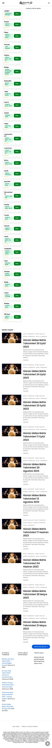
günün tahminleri (29, 336)
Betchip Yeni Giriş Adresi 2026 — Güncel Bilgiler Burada (8, 662)
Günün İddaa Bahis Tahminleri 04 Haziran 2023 (34, 563)
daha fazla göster (40, 647)
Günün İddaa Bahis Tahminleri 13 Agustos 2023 (34, 499)
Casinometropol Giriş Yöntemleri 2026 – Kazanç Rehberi (7, 695)
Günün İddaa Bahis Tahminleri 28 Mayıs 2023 (35, 594)
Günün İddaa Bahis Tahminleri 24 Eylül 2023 (34, 374)
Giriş (17, 14)
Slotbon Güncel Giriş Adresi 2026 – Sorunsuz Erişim (8, 685)
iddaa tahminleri (41, 336)
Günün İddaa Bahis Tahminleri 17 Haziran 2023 (36, 532)
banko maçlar (40, 334)
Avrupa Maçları (28, 520)
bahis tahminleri (28, 334)
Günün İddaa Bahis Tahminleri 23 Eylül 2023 (34, 405)
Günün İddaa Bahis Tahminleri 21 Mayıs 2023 (35, 625)
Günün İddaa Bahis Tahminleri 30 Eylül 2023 (34, 343)
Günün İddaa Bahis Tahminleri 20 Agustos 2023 (34, 468)
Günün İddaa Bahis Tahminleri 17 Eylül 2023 (34, 436)
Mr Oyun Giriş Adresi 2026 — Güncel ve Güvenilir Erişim (7, 674)
